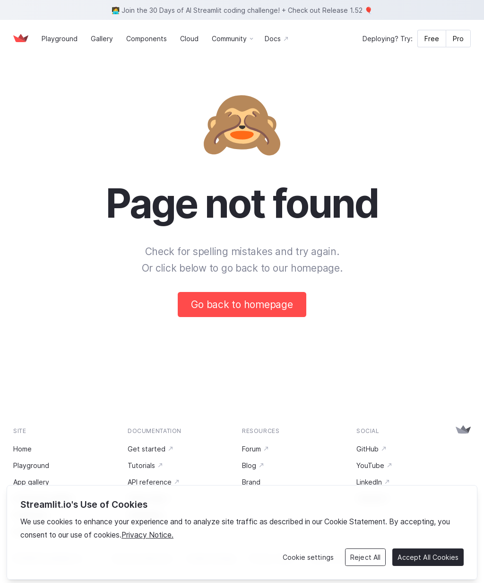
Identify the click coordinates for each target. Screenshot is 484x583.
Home (22, 449)
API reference (154, 482)
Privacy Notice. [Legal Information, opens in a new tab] (147, 534)
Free (431, 39)
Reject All (365, 557)
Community (229, 39)
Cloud (189, 39)
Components (146, 39)
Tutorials (146, 465)
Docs (277, 39)
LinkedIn (373, 482)
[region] (242, 532)
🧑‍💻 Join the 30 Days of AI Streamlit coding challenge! (196, 10)
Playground (60, 39)
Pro (458, 39)
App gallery (31, 482)
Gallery (102, 39)
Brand (251, 482)
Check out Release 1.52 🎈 (330, 10)
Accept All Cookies (428, 557)
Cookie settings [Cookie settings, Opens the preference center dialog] (308, 557)
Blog (253, 465)
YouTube (374, 465)
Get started (151, 449)
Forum (255, 449)
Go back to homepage (242, 304)
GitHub (371, 449)
